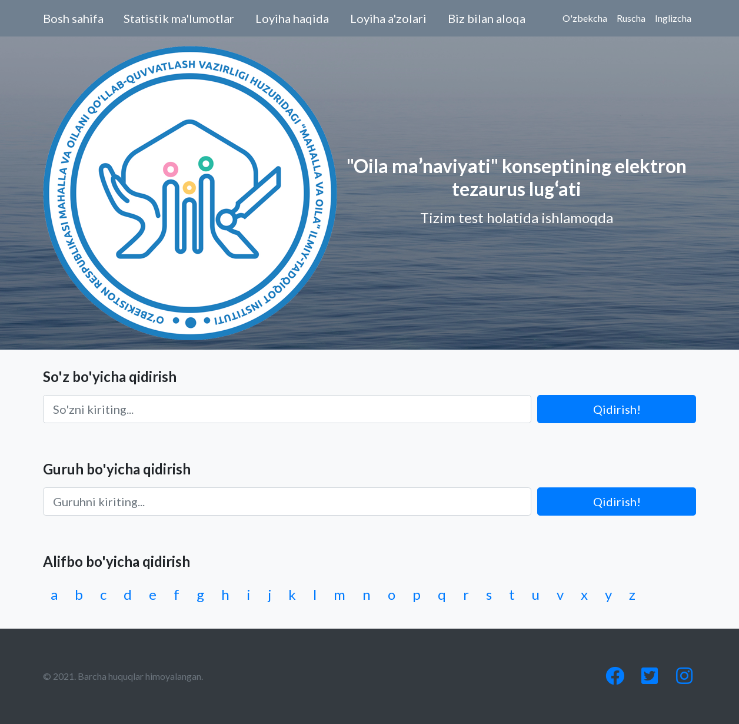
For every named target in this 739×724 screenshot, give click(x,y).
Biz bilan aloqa (486, 18)
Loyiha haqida (292, 18)
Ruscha (631, 18)
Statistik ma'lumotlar (179, 18)
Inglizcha (673, 18)
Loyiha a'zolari (388, 18)
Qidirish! (617, 409)
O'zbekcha (584, 18)
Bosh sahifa (73, 18)
